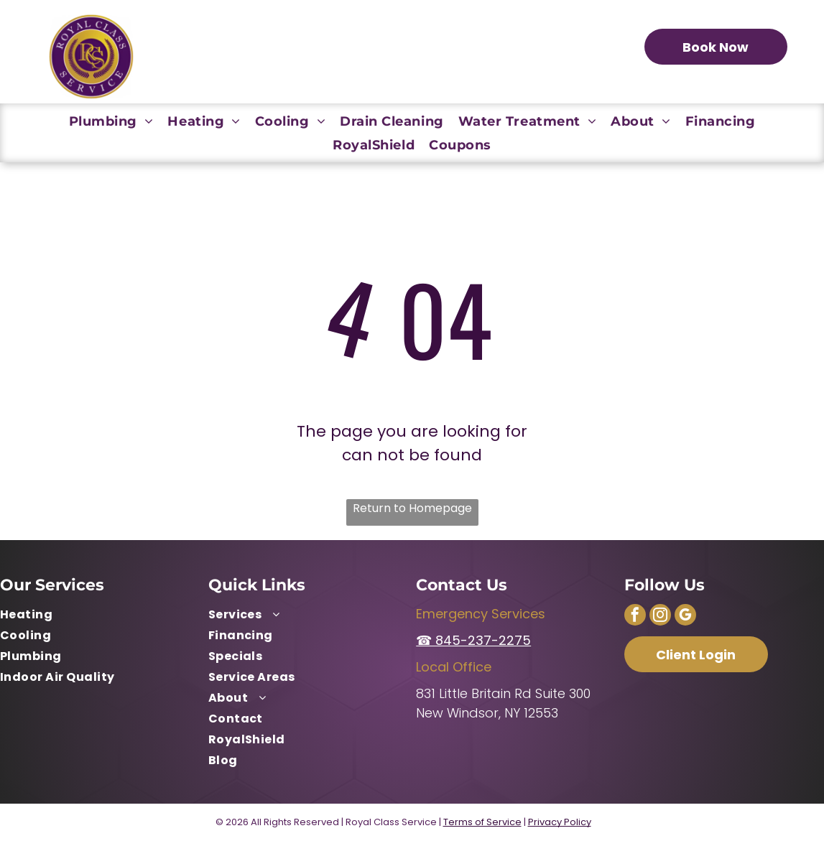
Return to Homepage (412, 508)
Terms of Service (482, 822)
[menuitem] (111, 121)
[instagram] (660, 616)
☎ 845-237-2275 (473, 640)
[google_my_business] (685, 616)
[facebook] (635, 616)
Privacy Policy (559, 822)
